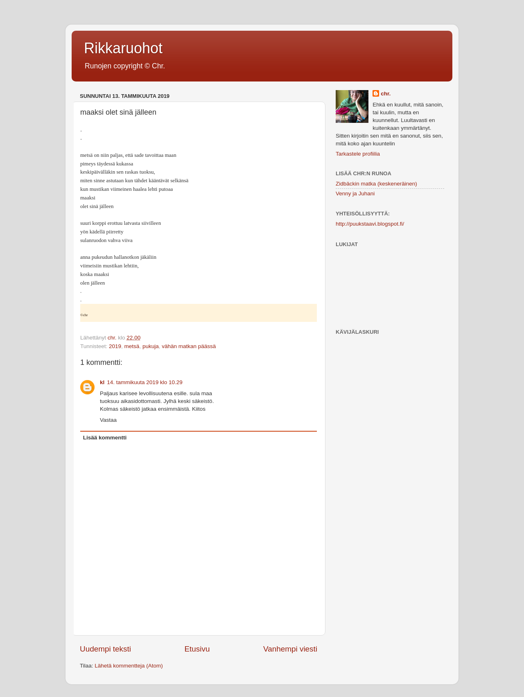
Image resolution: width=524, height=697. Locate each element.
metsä (132, 346)
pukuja (150, 346)
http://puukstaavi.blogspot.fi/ (370, 224)
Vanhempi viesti (290, 649)
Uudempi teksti (105, 649)
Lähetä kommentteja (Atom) (129, 666)
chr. (386, 94)
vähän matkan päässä (189, 346)
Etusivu (197, 649)
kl (102, 382)
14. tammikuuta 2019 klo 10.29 (145, 382)
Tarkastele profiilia (358, 154)
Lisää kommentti (105, 437)
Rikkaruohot (123, 48)
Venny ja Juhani (355, 193)
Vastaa (108, 420)
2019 (115, 346)
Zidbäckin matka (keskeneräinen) (376, 184)
